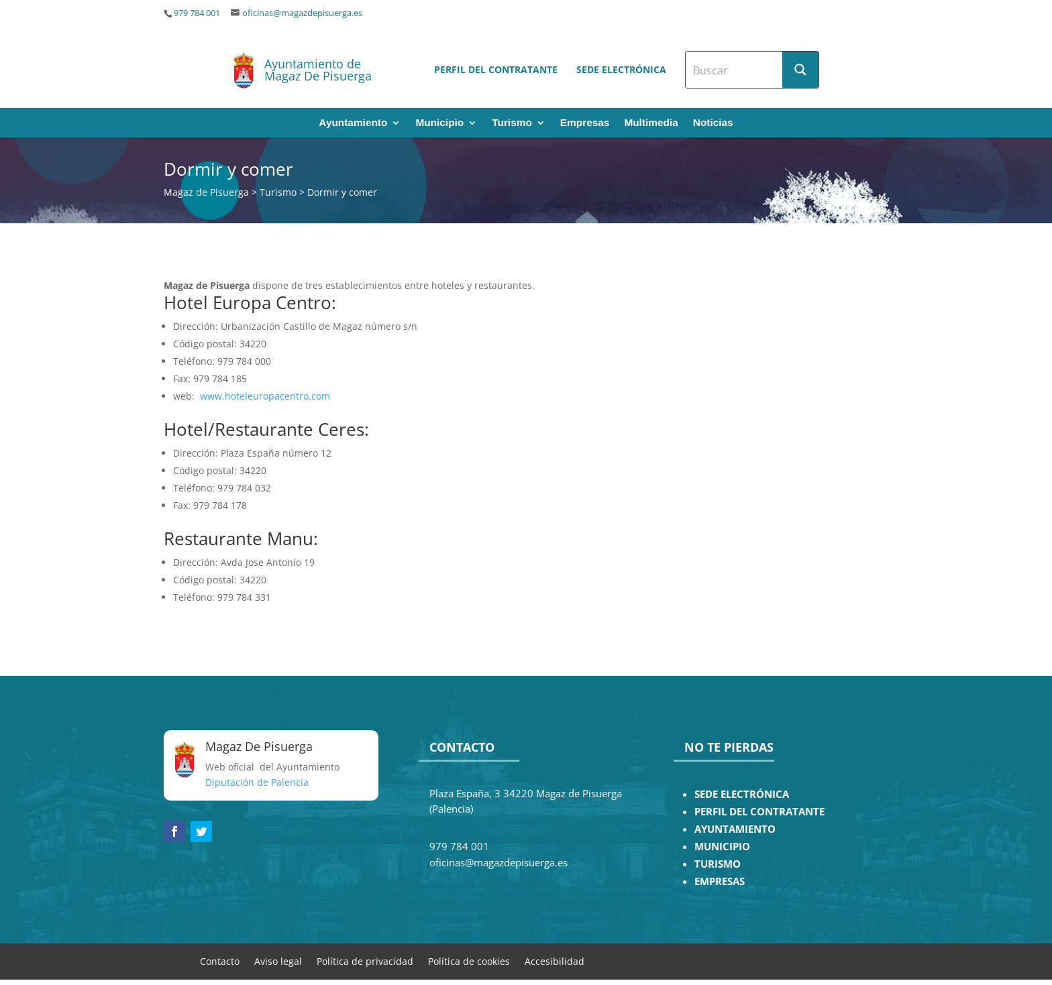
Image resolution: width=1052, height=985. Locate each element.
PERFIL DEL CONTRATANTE (759, 812)
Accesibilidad (554, 960)
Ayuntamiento (353, 123)
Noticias (713, 123)
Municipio (439, 123)
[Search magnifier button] (800, 70)
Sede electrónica (621, 69)
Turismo (512, 123)
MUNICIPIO (722, 846)
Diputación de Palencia (257, 782)
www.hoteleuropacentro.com (265, 396)
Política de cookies (469, 960)
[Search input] (734, 70)
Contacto (220, 960)
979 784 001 (197, 13)
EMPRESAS (719, 881)
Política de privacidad (365, 960)
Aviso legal (278, 960)
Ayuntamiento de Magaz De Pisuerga (318, 70)
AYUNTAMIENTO (735, 829)
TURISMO (717, 864)
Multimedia (651, 123)
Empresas (585, 123)
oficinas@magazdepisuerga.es (302, 13)
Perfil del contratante (496, 69)
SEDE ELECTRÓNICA (741, 794)
